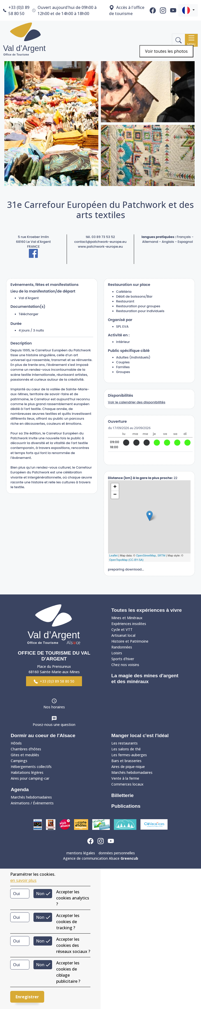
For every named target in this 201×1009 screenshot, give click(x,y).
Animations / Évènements (32, 803)
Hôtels (16, 743)
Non (40, 893)
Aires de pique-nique (128, 766)
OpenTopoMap (118, 559)
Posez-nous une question (54, 724)
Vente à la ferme (125, 778)
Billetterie (122, 795)
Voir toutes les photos (166, 51)
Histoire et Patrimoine (129, 641)
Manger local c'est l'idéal (140, 735)
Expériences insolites (128, 623)
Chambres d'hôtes (26, 749)
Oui (16, 893)
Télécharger (28, 314)
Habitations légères (27, 772)
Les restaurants (124, 743)
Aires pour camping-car (30, 778)
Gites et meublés (25, 754)
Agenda (20, 789)
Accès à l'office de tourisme (126, 10)
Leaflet (113, 555)
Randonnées (121, 647)
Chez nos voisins (125, 664)
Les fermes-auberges (129, 754)
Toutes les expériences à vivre (146, 610)
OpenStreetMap (146, 555)
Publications (125, 806)
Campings (19, 760)
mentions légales (80, 853)
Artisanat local (123, 635)
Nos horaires (54, 707)
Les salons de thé (126, 749)
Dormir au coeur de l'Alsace (43, 735)
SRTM (161, 555)
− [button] (114, 495)
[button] (188, 10)
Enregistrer (27, 997)
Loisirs (116, 652)
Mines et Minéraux (127, 617)
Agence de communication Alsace (100, 858)
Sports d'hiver (122, 658)
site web (149, 458)
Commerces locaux (127, 784)
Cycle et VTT (122, 629)
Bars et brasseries (126, 760)
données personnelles (117, 853)
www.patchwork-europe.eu (100, 246)
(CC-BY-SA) (136, 559)
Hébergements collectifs (31, 766)
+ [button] (114, 487)
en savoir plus (23, 880)
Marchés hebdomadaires (31, 797)
